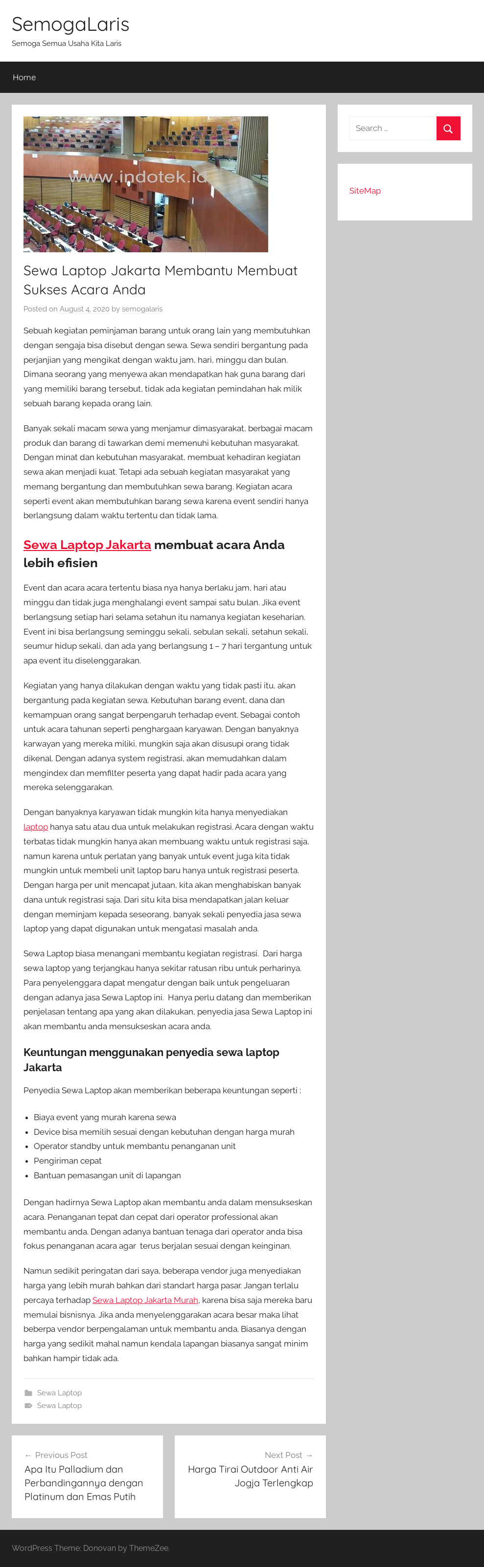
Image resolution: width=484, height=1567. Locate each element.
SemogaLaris (71, 23)
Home (24, 77)
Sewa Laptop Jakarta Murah (145, 1300)
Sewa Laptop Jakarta (87, 544)
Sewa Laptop (59, 1393)
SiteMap (365, 191)
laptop (35, 827)
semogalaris (142, 309)
